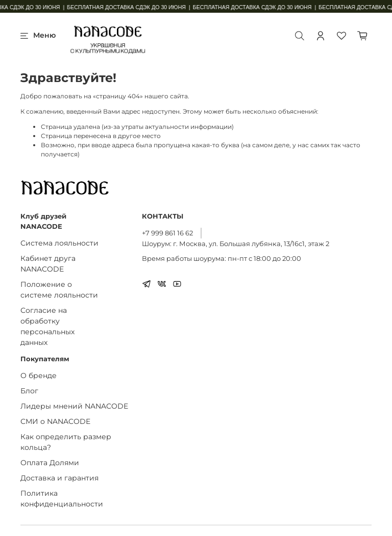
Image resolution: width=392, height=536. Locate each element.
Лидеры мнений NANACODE (74, 406)
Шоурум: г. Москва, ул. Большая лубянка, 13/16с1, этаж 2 (235, 243)
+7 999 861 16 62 (167, 233)
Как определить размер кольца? (65, 442)
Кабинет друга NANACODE (48, 264)
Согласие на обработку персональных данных (47, 326)
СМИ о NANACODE (55, 421)
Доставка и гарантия (59, 478)
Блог (29, 390)
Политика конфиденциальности (61, 498)
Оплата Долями (49, 462)
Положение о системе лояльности (59, 290)
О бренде (38, 375)
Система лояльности (59, 243)
